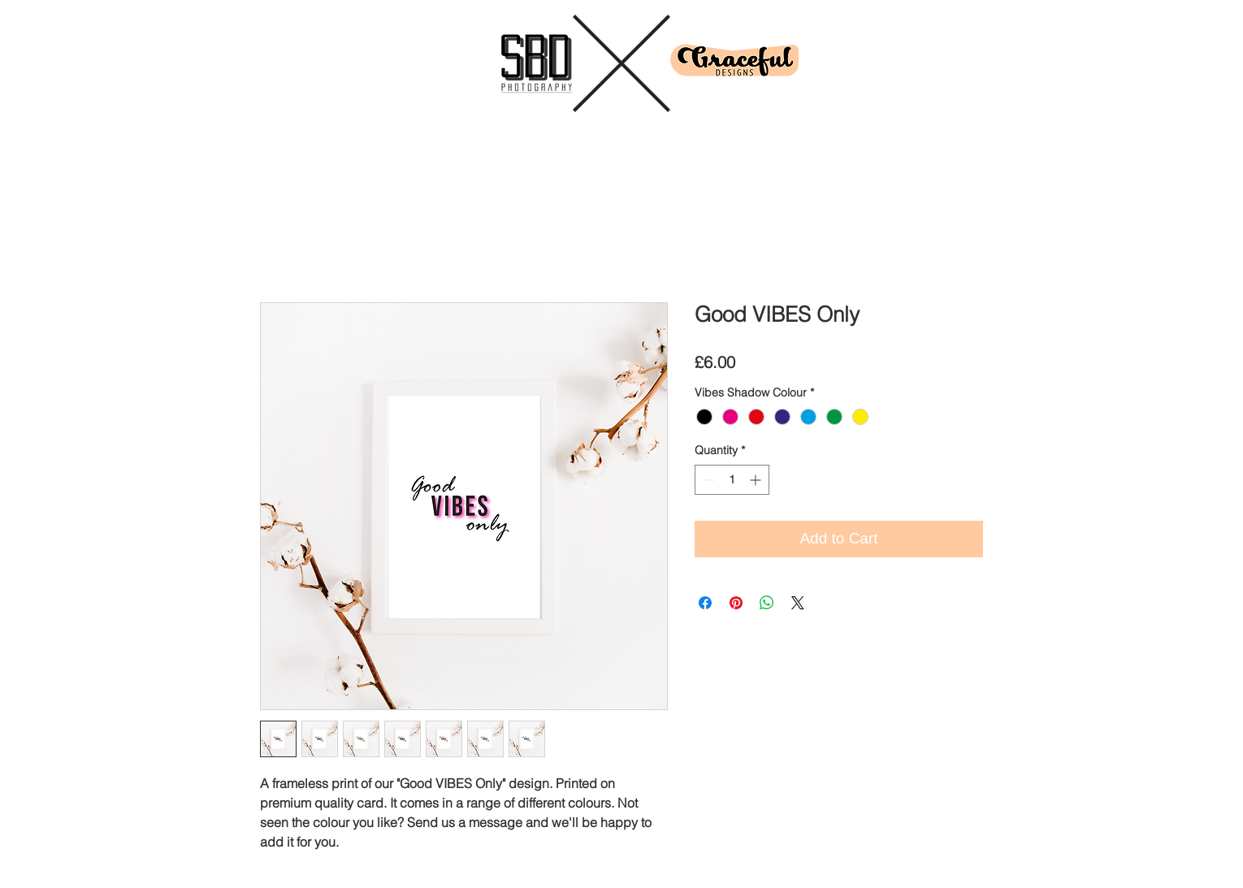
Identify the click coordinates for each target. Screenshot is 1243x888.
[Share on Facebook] (705, 603)
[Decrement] (707, 480)
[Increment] (757, 480)
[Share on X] (798, 603)
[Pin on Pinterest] (736, 603)
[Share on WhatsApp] (767, 603)
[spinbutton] (732, 480)
